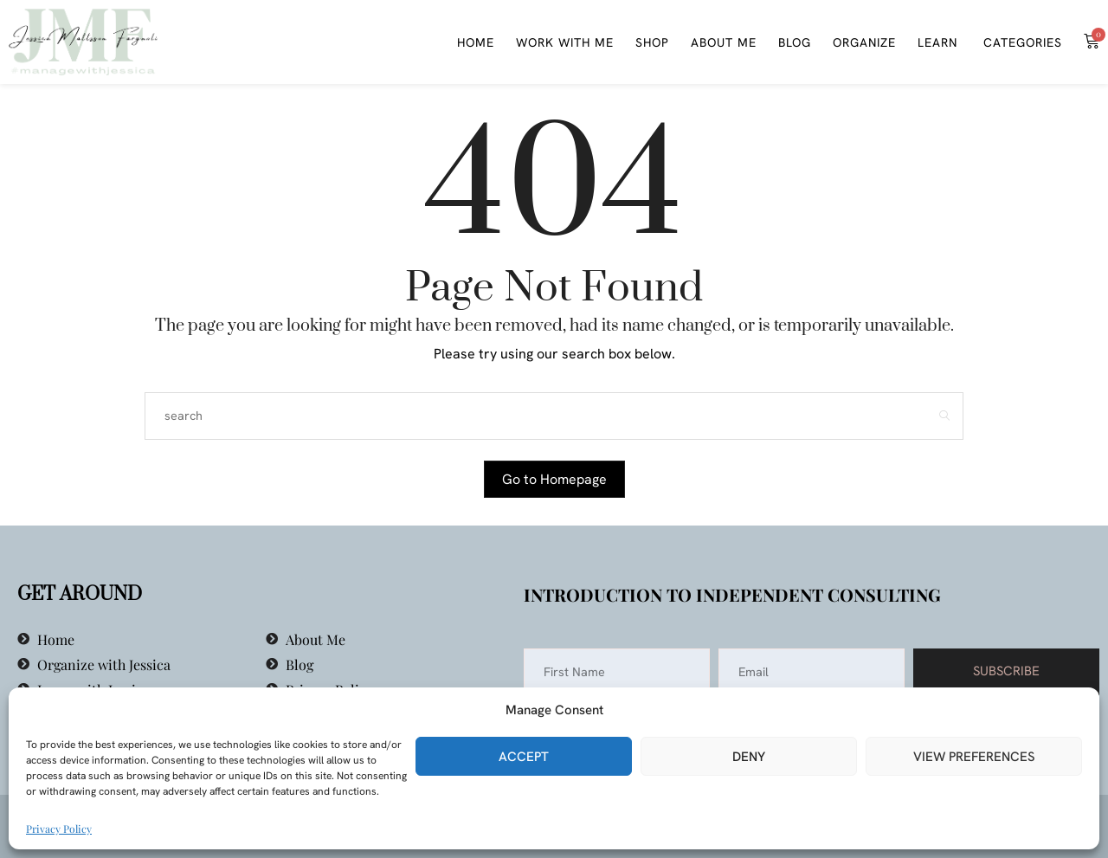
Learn (937, 42)
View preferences (974, 756)
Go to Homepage (554, 479)
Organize (864, 42)
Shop (652, 42)
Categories (1020, 42)
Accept (524, 756)
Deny (748, 756)
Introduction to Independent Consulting (732, 594)
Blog (794, 42)
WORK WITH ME (565, 42)
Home (475, 42)
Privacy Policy (59, 828)
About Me (724, 42)
